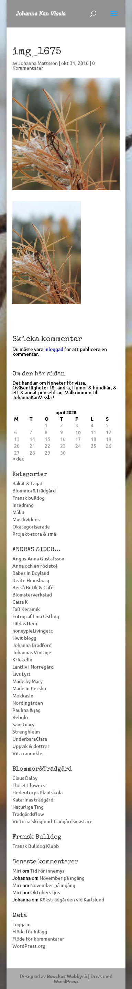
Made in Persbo (29, 688)
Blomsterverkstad (32, 594)
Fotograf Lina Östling (35, 616)
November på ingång (62, 878)
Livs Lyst (21, 674)
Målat (18, 512)
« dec (18, 458)
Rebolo (20, 717)
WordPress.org (28, 946)
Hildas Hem (24, 623)
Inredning (23, 505)
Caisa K (20, 602)
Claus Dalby (24, 778)
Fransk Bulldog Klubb (35, 846)
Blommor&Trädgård (34, 490)
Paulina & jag (26, 710)
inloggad (53, 349)
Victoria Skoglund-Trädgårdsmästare (52, 821)
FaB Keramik (26, 609)
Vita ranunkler (28, 753)
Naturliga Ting (28, 807)
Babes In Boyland (30, 573)
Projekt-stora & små (34, 534)
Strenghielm (26, 731)
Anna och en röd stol (34, 565)
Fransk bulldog (28, 497)
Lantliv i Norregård (33, 666)
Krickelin (22, 659)
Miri (16, 870)
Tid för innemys (47, 870)
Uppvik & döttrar (31, 746)
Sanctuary (23, 724)
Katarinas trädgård (32, 799)
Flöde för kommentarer (38, 938)
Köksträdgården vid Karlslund (72, 899)
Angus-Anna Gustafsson (38, 558)
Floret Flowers (28, 785)
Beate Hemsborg (30, 580)
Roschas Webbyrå (67, 976)
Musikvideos (26, 519)
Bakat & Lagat (27, 483)
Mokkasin (22, 695)
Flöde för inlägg (29, 931)
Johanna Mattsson (38, 63)
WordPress (66, 981)
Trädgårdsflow (28, 814)
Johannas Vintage (31, 652)
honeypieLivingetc (32, 630)
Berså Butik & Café (33, 587)
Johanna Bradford (32, 645)
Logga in (21, 924)
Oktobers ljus (45, 892)
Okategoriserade (31, 526)
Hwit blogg (24, 638)
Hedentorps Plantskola (37, 792)
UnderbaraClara (29, 739)
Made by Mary (27, 681)
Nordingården (27, 703)
